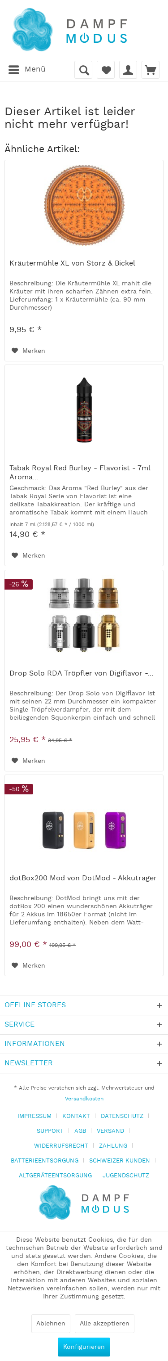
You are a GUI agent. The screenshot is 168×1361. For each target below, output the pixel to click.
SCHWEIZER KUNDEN (119, 1161)
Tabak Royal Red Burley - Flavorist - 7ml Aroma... (79, 473)
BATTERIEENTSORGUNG (44, 1161)
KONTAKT (76, 1116)
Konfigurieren (84, 1347)
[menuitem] (26, 70)
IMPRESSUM (34, 1116)
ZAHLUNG (113, 1146)
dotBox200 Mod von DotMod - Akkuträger (83, 878)
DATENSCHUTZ (122, 1116)
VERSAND (110, 1131)
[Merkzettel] (106, 70)
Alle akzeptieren (104, 1324)
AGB (80, 1131)
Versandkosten (84, 1098)
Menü (27, 68)
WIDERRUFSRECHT (61, 1146)
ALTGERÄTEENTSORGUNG (55, 1176)
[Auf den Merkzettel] (28, 351)
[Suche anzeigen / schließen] (83, 70)
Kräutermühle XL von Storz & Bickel (72, 263)
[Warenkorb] (150, 70)
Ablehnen (50, 1324)
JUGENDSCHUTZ (126, 1176)
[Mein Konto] (128, 70)
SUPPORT (50, 1131)
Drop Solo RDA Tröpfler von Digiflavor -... (81, 673)
